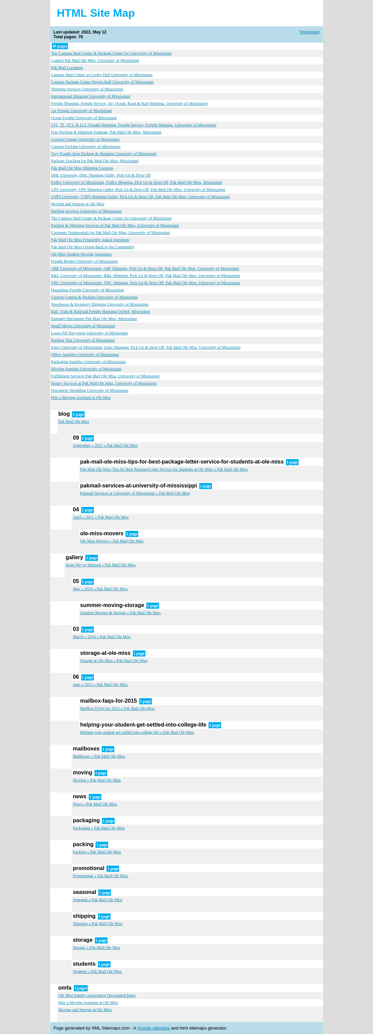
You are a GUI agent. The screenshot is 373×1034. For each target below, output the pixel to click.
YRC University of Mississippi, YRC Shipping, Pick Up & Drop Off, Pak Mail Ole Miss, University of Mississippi (145, 282)
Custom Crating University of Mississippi (85, 139)
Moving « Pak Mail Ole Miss (96, 780)
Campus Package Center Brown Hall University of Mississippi (102, 82)
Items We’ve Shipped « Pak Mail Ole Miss (100, 565)
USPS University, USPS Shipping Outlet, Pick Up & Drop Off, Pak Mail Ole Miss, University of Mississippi (140, 196)
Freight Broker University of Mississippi (84, 261)
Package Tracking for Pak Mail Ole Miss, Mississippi (95, 160)
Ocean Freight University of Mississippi (84, 117)
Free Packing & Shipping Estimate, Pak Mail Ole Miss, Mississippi (106, 132)
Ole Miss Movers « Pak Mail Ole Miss (112, 541)
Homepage (310, 32)
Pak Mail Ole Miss (73, 421)
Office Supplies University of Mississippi (85, 354)
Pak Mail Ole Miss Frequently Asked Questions (90, 239)
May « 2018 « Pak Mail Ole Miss (100, 589)
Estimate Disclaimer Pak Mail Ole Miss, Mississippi (94, 318)
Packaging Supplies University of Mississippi (88, 361)
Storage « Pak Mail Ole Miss (96, 947)
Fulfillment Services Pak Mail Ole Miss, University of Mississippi (105, 376)
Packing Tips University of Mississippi (83, 340)
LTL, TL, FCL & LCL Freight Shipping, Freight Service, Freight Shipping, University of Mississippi (133, 125)
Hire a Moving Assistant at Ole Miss (81, 397)
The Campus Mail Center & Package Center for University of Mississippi (111, 53)
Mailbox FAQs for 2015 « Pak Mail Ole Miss (117, 708)
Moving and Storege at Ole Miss (77, 204)
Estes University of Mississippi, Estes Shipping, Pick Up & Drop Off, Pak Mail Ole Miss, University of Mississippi (146, 347)
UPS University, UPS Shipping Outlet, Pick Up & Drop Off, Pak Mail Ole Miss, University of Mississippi (138, 189)
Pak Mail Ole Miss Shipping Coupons (82, 168)
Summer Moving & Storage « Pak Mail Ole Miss (120, 612)
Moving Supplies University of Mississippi (86, 369)
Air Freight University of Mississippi (81, 110)
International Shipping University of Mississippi (90, 96)
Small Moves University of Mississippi (83, 325)
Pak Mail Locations (67, 67)
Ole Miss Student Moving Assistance (81, 254)
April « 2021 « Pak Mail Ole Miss (101, 517)
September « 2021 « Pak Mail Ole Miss (105, 445)
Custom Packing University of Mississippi (85, 146)
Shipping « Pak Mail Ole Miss (98, 923)
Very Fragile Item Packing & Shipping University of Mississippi (104, 153)
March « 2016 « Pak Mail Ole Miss (102, 636)
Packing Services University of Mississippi (86, 211)
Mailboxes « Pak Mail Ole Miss (99, 756)
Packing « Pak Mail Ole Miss (97, 852)
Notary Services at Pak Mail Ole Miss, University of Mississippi (104, 383)
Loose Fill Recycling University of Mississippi (89, 333)
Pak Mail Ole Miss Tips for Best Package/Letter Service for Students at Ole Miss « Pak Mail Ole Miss (164, 469)
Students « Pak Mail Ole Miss (97, 971)
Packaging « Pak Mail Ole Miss (99, 828)
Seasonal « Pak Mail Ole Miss (97, 899)
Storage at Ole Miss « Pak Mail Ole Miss (113, 660)
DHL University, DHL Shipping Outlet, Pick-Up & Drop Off (101, 175)
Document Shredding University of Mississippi (90, 390)
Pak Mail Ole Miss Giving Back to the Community (93, 247)
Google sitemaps (153, 1028)
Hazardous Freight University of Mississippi (87, 290)
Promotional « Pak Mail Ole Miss (100, 875)
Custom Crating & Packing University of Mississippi (94, 297)
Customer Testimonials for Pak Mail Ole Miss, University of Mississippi (110, 232)
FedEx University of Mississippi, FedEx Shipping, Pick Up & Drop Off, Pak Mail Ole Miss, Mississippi (136, 182)
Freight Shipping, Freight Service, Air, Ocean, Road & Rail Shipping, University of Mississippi (129, 103)
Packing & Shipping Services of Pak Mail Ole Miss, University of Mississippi (115, 225)
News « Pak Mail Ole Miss (95, 804)
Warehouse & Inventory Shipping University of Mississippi (100, 304)
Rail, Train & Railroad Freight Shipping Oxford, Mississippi (100, 311)
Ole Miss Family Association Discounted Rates (97, 995)
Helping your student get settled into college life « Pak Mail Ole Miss (137, 732)
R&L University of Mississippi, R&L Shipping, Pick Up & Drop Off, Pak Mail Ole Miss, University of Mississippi (145, 275)
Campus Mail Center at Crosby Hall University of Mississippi (102, 74)
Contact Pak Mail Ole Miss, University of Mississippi (95, 60)
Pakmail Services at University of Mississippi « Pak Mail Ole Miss (135, 493)
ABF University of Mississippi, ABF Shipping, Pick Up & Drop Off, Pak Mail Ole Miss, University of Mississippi (145, 268)
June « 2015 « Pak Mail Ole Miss (100, 684)
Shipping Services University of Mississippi (87, 89)
